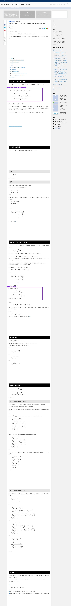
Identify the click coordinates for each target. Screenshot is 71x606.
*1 (26, 185)
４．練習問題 (13, 70)
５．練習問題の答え (14, 72)
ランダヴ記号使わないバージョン (19, 74)
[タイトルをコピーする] (5, 34)
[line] (4, 29)
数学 (9, 22)
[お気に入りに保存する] (11, 29)
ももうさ (11, 26)
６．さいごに (13, 78)
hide (12, 59)
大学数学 (13, 22)
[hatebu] (4, 28)
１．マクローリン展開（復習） (17, 60)
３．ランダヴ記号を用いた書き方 (17, 68)
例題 (12, 64)
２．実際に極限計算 (14, 62)
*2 (15, 221)
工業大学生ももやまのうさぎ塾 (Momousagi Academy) (18, 4)
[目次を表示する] (5, 40)
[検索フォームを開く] (66, 4)
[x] (4, 26)
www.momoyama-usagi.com (15, 126)
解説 (12, 66)
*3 (29, 317)
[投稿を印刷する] (5, 44)
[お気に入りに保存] (5, 37)
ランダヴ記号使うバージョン (18, 76)
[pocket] (4, 31)
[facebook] (4, 25)
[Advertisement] (29, 49)
